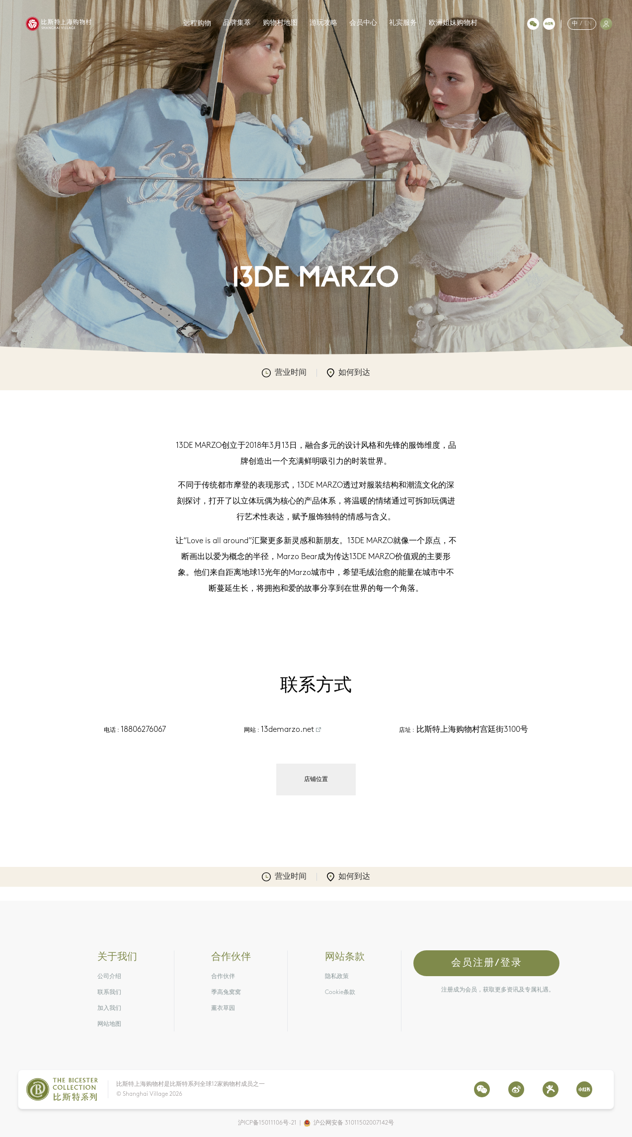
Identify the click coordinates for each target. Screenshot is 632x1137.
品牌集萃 (237, 23)
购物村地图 (280, 23)
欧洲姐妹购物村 (453, 23)
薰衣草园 (223, 1008)
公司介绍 (109, 977)
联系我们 (109, 992)
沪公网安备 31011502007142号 (354, 1123)
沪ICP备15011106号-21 (267, 1123)
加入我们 (109, 1008)
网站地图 (109, 1024)
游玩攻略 (323, 23)
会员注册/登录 (486, 963)
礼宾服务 (403, 23)
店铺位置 (316, 779)
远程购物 (197, 23)
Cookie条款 (340, 992)
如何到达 (348, 372)
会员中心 (363, 23)
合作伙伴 (223, 977)
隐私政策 (337, 977)
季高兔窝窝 (226, 992)
